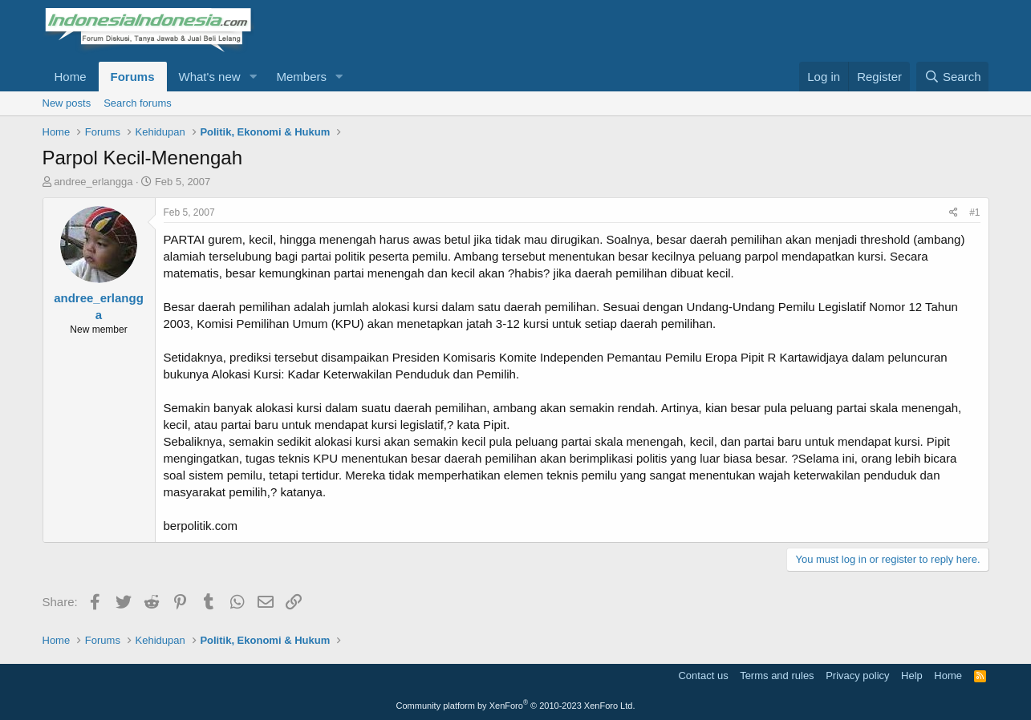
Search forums (138, 103)
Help (912, 675)
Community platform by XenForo (515, 705)
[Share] (954, 213)
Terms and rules (777, 675)
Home (71, 76)
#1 (974, 212)
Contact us (703, 675)
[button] (253, 76)
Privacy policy (857, 675)
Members (301, 76)
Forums (133, 76)
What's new (210, 76)
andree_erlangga (93, 182)
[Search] (952, 76)
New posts (67, 103)
